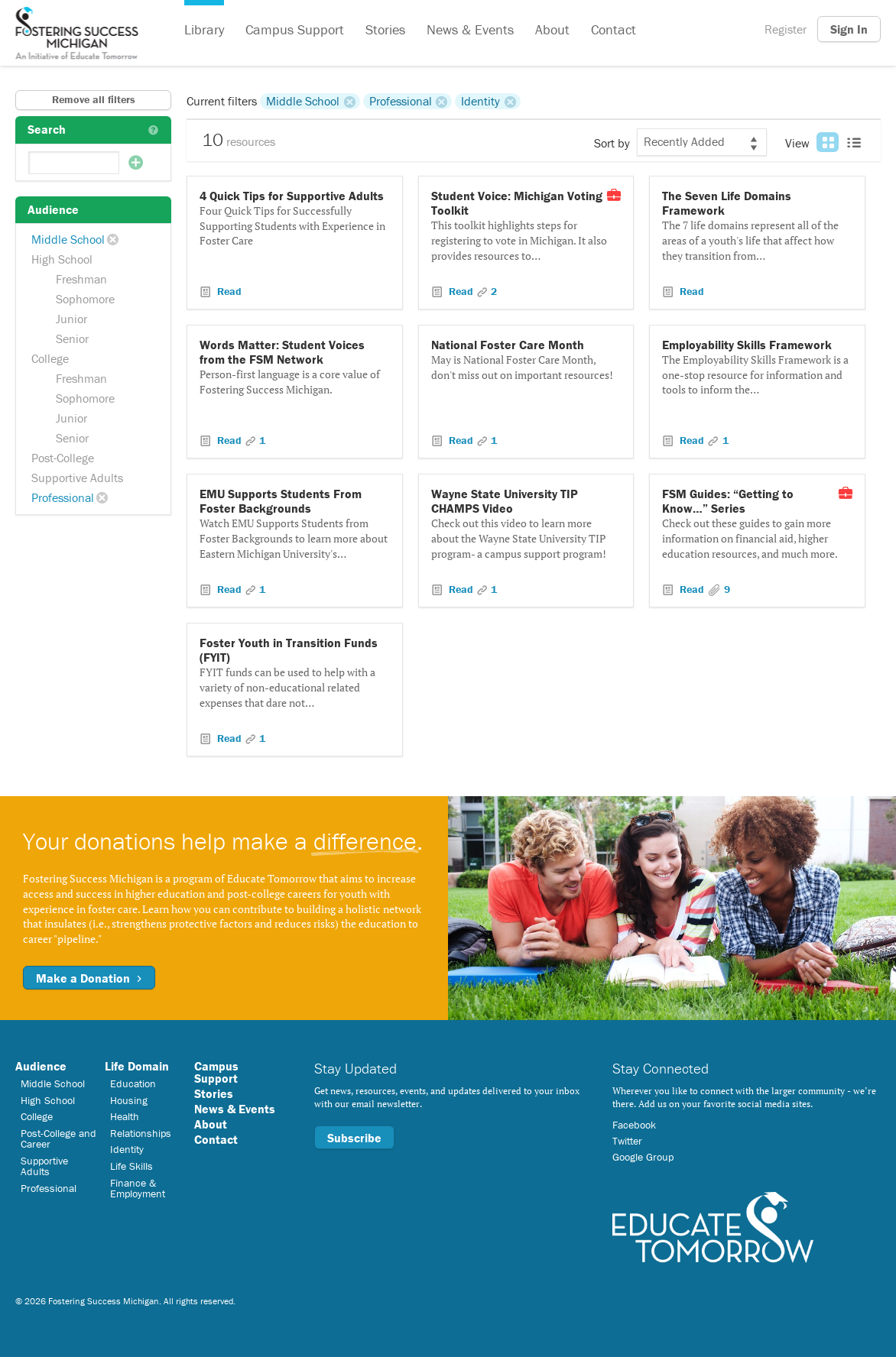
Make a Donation (89, 978)
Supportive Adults (77, 477)
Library (204, 29)
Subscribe (354, 1137)
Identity (480, 100)
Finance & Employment (137, 1188)
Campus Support (294, 29)
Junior (71, 318)
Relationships (140, 1133)
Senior (72, 338)
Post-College (62, 457)
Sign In (849, 29)
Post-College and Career (58, 1138)
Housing (129, 1100)
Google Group (643, 1157)
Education (133, 1083)
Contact (613, 29)
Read (228, 291)
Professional (62, 497)
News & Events (470, 29)
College (50, 358)
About (552, 29)
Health (124, 1116)
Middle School (68, 239)
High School (62, 259)
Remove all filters (93, 99)
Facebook (634, 1125)
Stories (385, 29)
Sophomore (85, 298)
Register (786, 29)
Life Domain (137, 1066)
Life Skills (131, 1166)
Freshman (81, 279)
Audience (41, 1066)
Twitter (627, 1141)
